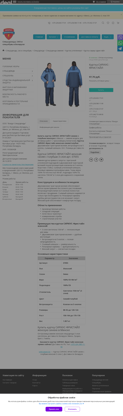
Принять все (54, 409)
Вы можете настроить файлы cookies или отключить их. (60, 404)
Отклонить (72, 409)
